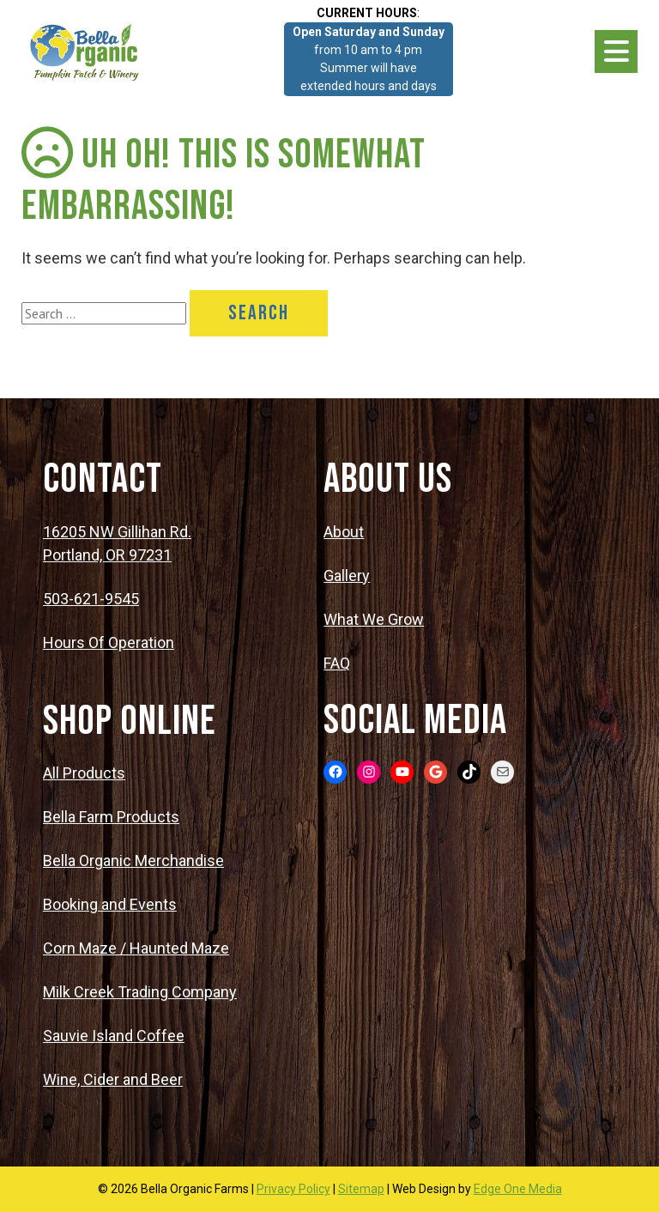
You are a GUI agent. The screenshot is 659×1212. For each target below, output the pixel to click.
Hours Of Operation (108, 642)
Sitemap (361, 1189)
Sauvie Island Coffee (113, 1036)
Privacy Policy (293, 1189)
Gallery (346, 576)
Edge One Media (518, 1189)
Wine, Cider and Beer (113, 1079)
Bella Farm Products (111, 817)
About (343, 532)
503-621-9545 (91, 599)
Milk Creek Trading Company (140, 992)
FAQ (336, 663)
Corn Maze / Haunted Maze (136, 948)
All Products (84, 773)
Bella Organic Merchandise (133, 860)
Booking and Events (110, 904)
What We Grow (373, 619)
